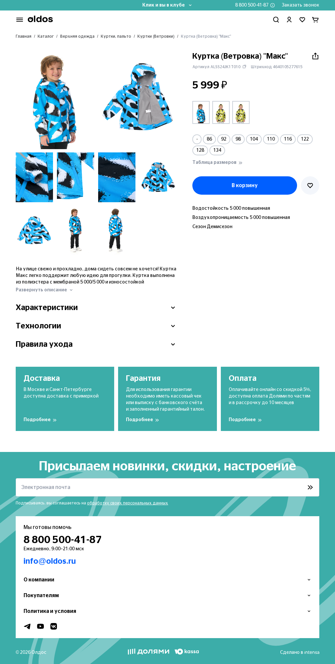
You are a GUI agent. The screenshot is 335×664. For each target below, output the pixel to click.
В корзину (245, 185)
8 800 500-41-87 (252, 5)
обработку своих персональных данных (127, 503)
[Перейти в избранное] (302, 20)
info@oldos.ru (50, 561)
